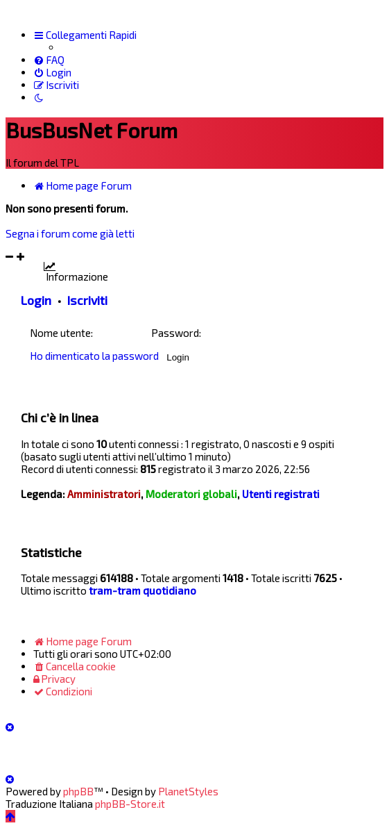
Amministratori (104, 494)
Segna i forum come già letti (70, 233)
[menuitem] (48, 59)
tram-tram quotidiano (142, 590)
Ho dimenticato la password (94, 355)
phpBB (78, 791)
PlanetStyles (188, 791)
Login (36, 300)
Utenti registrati (281, 494)
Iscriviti (87, 300)
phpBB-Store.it (130, 803)
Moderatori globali (191, 494)
